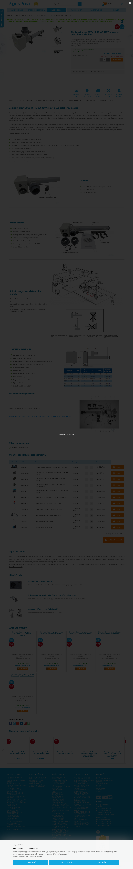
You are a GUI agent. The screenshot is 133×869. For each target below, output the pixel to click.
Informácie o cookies (36, 856)
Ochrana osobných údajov (20, 856)
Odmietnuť (31, 862)
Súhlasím (101, 862)
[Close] (129, 3)
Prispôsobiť (66, 862)
